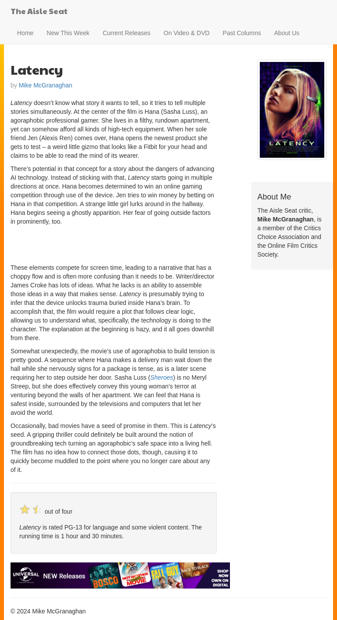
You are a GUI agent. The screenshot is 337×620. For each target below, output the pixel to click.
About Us (287, 32)
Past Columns (242, 32)
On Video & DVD (187, 32)
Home (25, 32)
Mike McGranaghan (45, 85)
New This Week (68, 32)
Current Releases (127, 32)
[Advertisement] (113, 243)
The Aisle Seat (39, 10)
